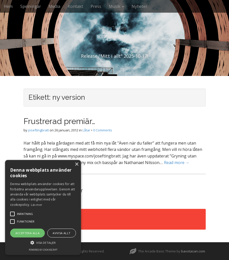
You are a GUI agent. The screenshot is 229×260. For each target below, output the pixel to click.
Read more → (177, 162)
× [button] (76, 164)
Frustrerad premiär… (59, 121)
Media (54, 6)
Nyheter (139, 6)
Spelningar (30, 6)
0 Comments (102, 130)
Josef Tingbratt (114, 28)
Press (96, 6)
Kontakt (75, 6)
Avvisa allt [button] (61, 233)
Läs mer (36, 205)
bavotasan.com (193, 251)
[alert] (43, 207)
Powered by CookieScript (43, 249)
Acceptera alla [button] (27, 233)
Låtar (86, 130)
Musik (116, 6)
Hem (8, 6)
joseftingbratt (38, 130)
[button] (43, 242)
